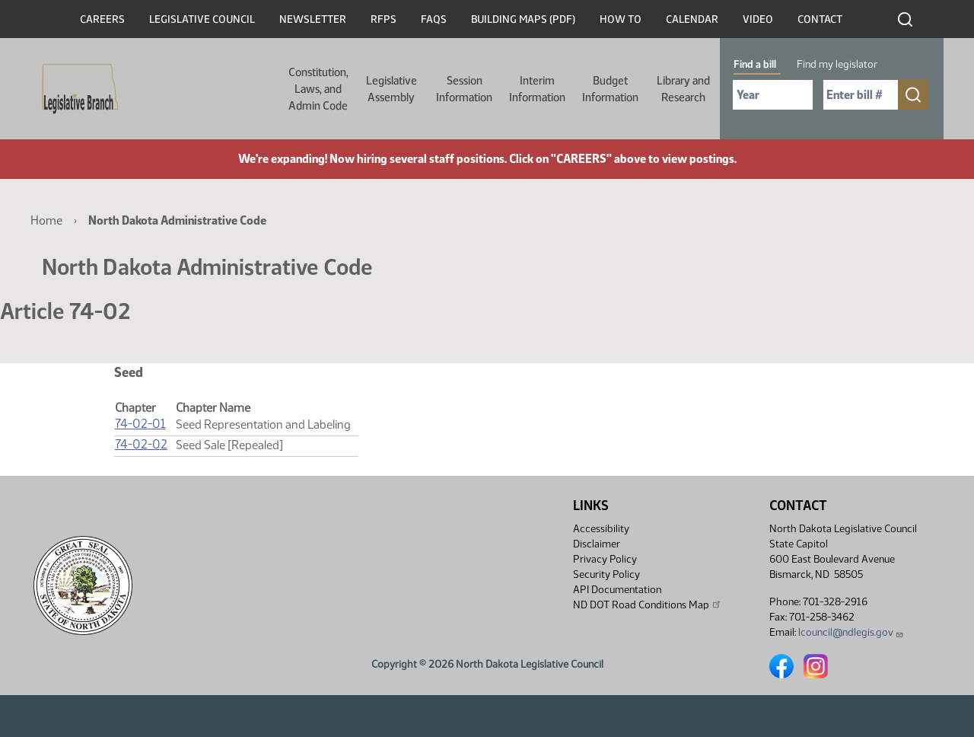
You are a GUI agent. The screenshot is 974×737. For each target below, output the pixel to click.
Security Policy (606, 574)
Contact (819, 19)
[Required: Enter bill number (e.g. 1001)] (861, 94)
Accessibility (601, 528)
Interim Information (537, 89)
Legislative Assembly (391, 89)
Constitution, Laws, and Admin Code (318, 89)
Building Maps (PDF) (523, 19)
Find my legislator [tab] (837, 64)
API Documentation (617, 589)
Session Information (464, 89)
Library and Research (683, 89)
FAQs (434, 19)
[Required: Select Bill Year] (772, 94)
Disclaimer (596, 544)
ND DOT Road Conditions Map (647, 604)
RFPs (383, 19)
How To (620, 19)
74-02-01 (140, 423)
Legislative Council (202, 19)
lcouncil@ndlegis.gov (851, 632)
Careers (102, 19)
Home (46, 220)
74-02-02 (141, 444)
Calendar (692, 19)
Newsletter (312, 19)
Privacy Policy (605, 559)
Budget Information (610, 89)
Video (758, 19)
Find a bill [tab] (755, 64)
